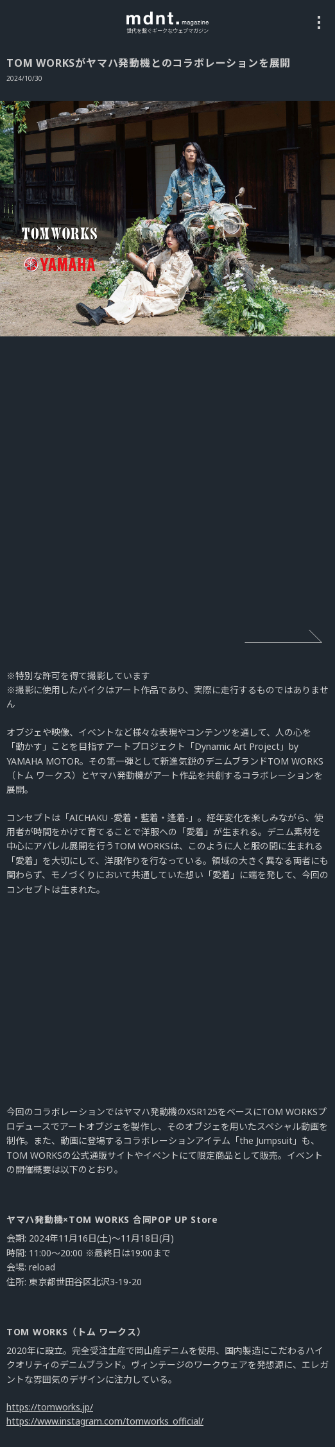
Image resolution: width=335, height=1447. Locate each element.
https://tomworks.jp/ (49, 1407)
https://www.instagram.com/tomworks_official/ (104, 1421)
